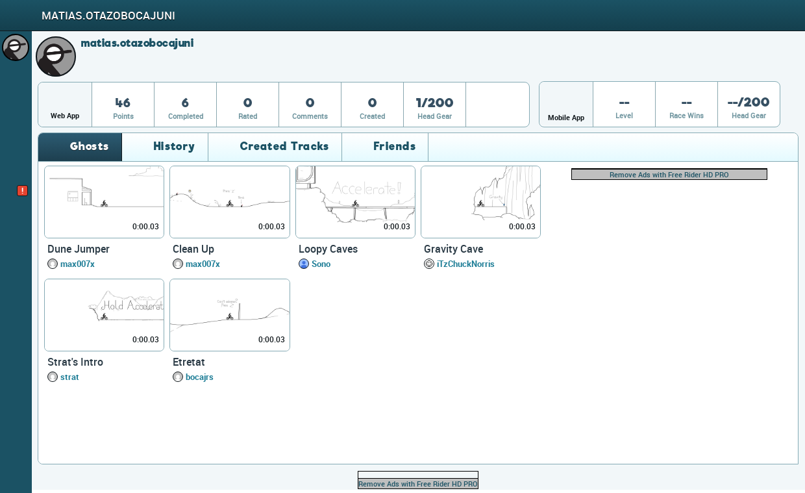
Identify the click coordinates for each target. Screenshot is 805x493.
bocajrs (200, 377)
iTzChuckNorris (466, 264)
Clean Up (193, 249)
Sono (321, 264)
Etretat (189, 362)
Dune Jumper (78, 249)
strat (69, 377)
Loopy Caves (328, 249)
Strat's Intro (75, 362)
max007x (77, 264)
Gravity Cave (453, 249)
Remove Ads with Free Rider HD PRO (669, 174)
